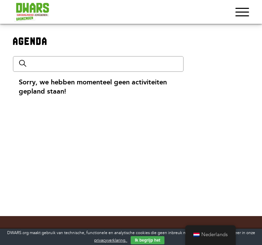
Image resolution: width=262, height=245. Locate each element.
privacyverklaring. (110, 240)
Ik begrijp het (147, 240)
